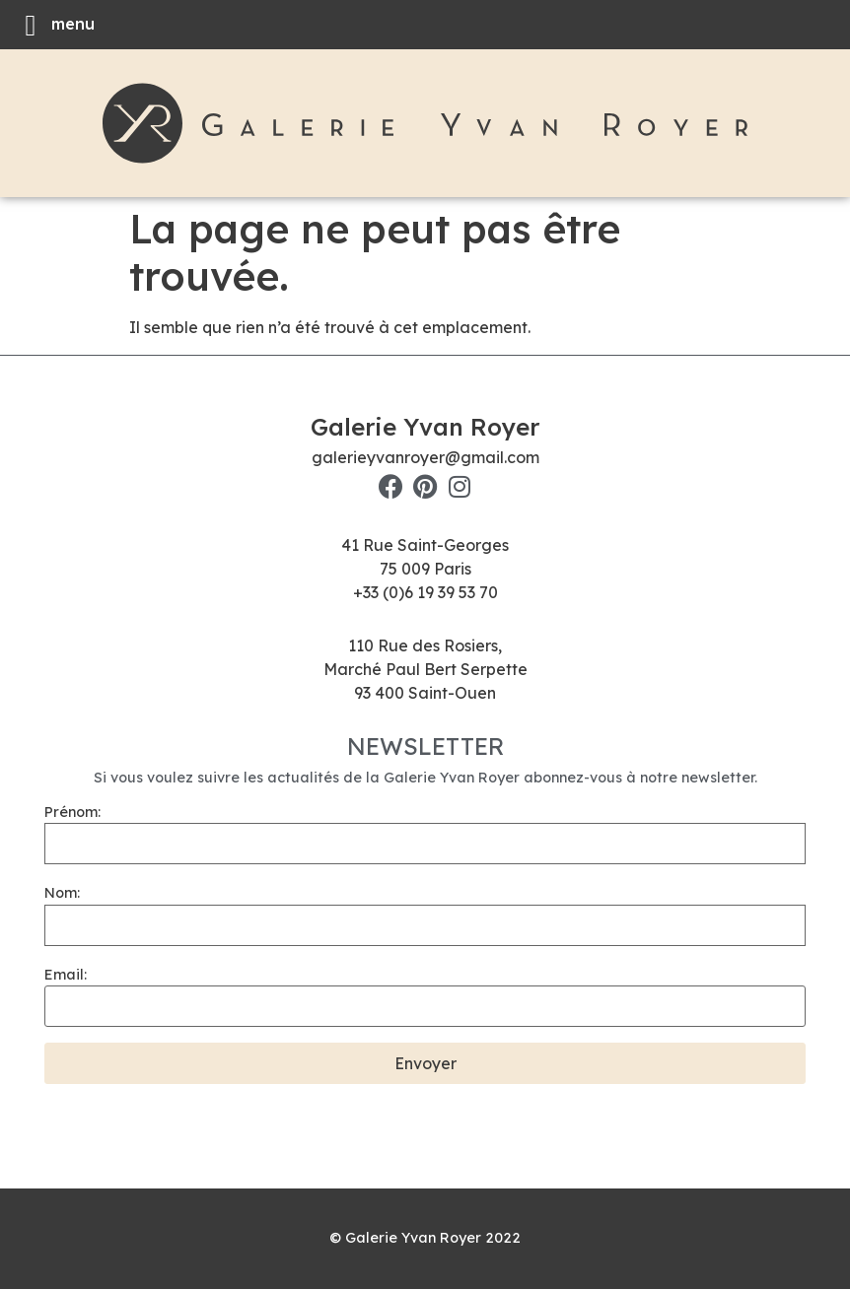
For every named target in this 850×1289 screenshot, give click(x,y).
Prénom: (72, 812)
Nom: (62, 893)
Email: (65, 975)
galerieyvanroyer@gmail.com (425, 457)
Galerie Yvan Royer (425, 426)
